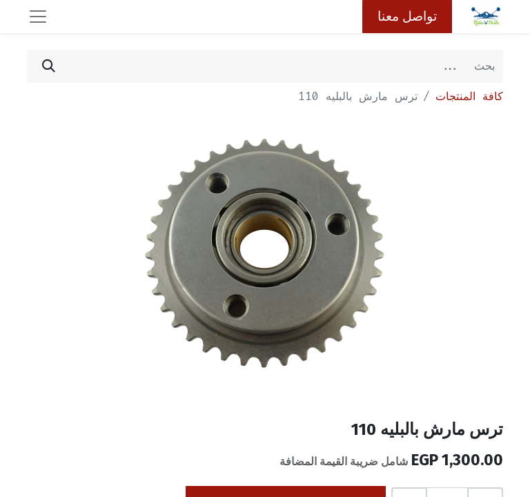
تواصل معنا (407, 16)
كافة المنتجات (469, 96)
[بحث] (48, 66)
